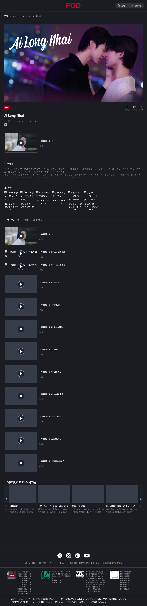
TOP (6, 16)
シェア (141, 110)
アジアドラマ (18, 16)
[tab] (14, 224)
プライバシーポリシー (58, 563)
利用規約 (42, 563)
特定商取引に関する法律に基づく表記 (84, 563)
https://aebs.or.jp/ (93, 591)
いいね (135, 110)
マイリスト (127, 110)
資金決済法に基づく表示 (112, 563)
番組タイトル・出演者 (131, 5)
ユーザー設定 (30, 563)
